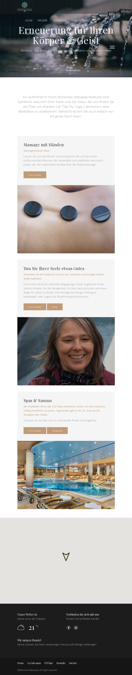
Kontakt (61, 663)
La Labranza (34, 663)
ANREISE (73, 33)
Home (29, 20)
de (85, 29)
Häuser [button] (42, 20)
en (92, 29)
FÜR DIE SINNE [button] (80, 20)
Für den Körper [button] (35, 33)
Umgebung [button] (59, 20)
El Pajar (49, 663)
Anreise (73, 663)
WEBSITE (57, 430)
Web (54, 307)
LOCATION (35, 175)
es (100, 29)
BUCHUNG (57, 33)
